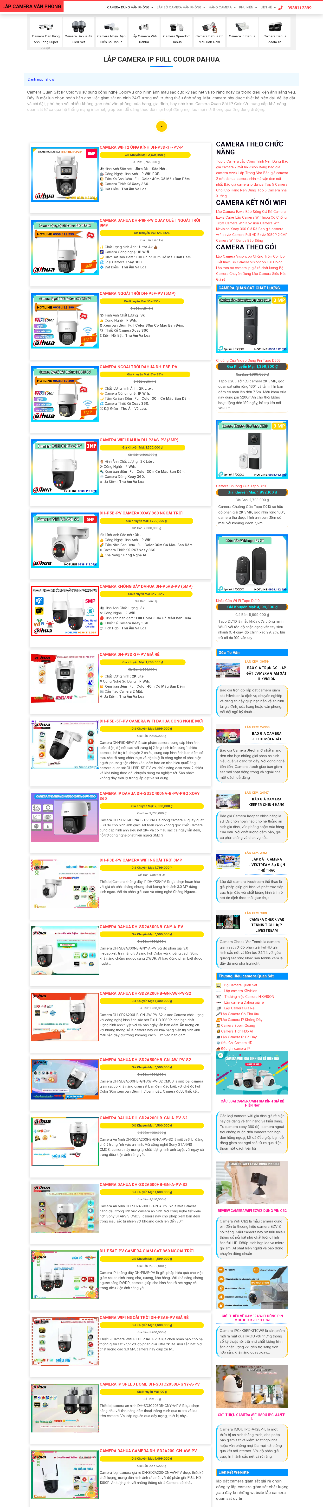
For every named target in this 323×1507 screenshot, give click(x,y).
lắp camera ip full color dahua (161, 59)
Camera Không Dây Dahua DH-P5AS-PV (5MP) (146, 586)
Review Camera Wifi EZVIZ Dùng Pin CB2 (252, 1211)
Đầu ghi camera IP (233, 1048)
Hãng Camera (220, 7)
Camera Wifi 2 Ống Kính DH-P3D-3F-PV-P (141, 147)
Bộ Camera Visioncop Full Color (257, 262)
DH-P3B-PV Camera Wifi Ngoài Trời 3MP (141, 860)
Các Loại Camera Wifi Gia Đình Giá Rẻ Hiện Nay (252, 1103)
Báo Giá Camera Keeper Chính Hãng (267, 802)
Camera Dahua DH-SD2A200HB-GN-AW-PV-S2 (145, 993)
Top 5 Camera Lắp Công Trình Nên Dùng (248, 161)
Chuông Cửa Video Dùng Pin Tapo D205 (248, 360)
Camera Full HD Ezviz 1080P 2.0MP (260, 235)
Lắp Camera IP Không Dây (239, 1020)
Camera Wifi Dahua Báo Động (239, 240)
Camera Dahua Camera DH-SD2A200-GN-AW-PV (148, 1450)
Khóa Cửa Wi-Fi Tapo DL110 (238, 601)
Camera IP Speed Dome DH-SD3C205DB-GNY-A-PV (150, 1384)
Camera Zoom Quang (235, 1025)
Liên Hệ (266, 7)
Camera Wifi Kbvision (242, 223)
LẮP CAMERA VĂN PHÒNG (31, 6)
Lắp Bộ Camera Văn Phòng (179, 7)
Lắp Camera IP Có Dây (236, 1037)
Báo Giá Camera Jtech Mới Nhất (267, 736)
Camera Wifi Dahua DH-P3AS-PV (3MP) (139, 439)
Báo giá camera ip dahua (244, 184)
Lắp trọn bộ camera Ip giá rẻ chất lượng (247, 268)
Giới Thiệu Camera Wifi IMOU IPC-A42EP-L (252, 1417)
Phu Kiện (246, 7)
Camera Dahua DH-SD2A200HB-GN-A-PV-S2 (143, 1117)
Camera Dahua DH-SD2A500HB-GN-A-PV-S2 (143, 1184)
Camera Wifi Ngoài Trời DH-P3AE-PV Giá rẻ (144, 1317)
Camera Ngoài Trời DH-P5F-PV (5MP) (137, 293)
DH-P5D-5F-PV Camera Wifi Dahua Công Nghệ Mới (151, 721)
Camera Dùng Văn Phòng (128, 7)
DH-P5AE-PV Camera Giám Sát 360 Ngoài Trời (147, 1250)
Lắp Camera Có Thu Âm (237, 1014)
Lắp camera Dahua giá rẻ (240, 1002)
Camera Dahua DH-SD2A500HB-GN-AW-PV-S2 (145, 1059)
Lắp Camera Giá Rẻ (235, 1008)
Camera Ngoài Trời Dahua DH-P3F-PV (138, 366)
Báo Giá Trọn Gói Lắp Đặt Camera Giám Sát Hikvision (266, 673)
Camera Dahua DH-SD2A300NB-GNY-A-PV (141, 926)
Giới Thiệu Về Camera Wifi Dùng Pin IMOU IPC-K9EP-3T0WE (252, 1318)
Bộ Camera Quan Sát (236, 985)
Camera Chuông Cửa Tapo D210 (241, 486)
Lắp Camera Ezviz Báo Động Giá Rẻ (244, 211)
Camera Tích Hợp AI (234, 1031)
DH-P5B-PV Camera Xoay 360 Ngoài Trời (141, 513)
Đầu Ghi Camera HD (234, 1043)
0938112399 (295, 7)
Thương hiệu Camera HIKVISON (245, 996)
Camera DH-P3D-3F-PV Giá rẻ (130, 654)
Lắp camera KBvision (236, 991)
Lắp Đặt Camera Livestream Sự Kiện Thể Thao (266, 864)
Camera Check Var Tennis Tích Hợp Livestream (266, 925)
